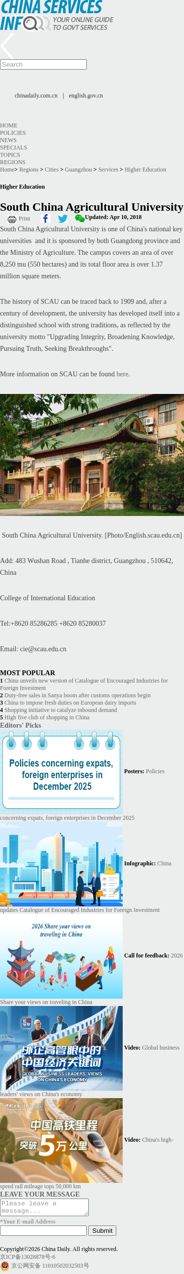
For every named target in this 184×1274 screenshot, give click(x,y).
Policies (13, 132)
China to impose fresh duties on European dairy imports (70, 702)
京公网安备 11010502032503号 (50, 1268)
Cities (51, 169)
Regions (13, 162)
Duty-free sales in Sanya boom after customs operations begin (77, 695)
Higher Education (145, 169)
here (123, 374)
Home (8, 125)
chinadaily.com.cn (36, 95)
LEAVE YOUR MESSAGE (40, 1194)
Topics (10, 154)
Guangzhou (78, 169)
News (8, 140)
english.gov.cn (86, 95)
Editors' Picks (20, 725)
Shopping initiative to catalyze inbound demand (60, 710)
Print (24, 218)
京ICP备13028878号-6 (27, 1259)
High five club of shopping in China (46, 717)
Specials (13, 147)
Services (108, 169)
